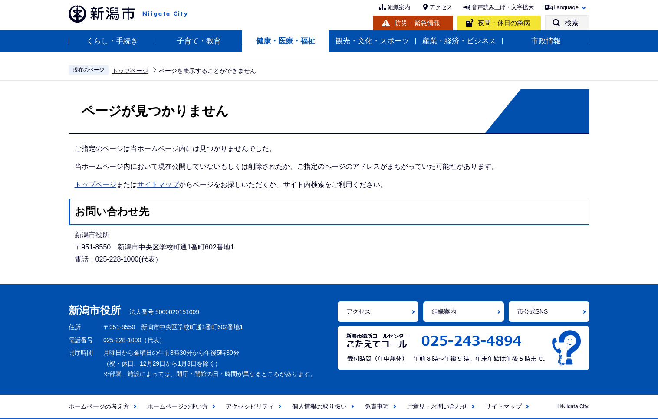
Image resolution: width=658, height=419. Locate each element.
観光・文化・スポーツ (372, 41)
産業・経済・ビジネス (459, 41)
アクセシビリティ (250, 406)
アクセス (441, 7)
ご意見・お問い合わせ (437, 406)
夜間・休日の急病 (504, 22)
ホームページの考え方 (99, 406)
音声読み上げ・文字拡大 (503, 7)
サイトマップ (158, 184)
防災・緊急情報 (417, 22)
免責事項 (377, 406)
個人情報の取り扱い (319, 406)
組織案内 (399, 7)
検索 (572, 22)
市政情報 (546, 41)
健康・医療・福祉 (285, 41)
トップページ (130, 70)
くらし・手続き (112, 41)
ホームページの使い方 (177, 406)
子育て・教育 (199, 41)
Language (566, 7)
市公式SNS (532, 311)
